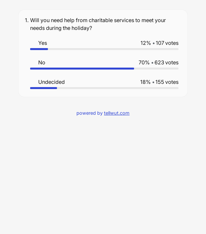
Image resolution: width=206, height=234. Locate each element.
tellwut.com (117, 113)
